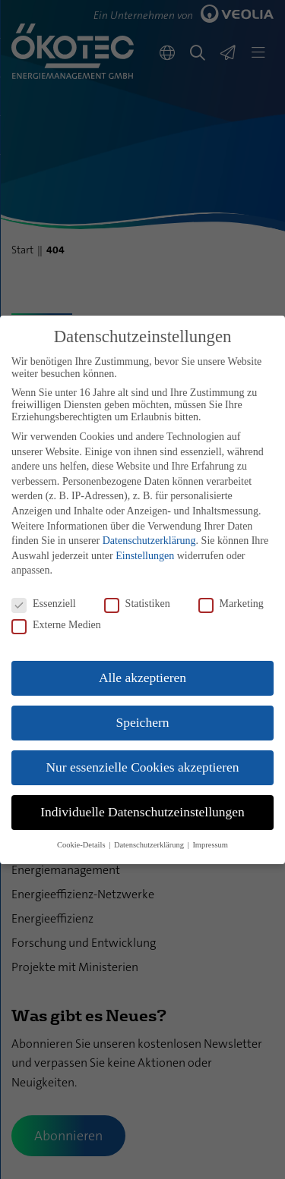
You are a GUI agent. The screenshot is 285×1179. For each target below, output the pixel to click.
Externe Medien (56, 625)
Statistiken (137, 604)
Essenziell (43, 604)
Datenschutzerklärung (149, 540)
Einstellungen (145, 555)
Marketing (231, 604)
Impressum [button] (210, 845)
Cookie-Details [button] (82, 845)
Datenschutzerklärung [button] (150, 845)
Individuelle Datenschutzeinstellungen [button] (142, 811)
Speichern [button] (142, 722)
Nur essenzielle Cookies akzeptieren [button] (142, 767)
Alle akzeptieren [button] (142, 677)
